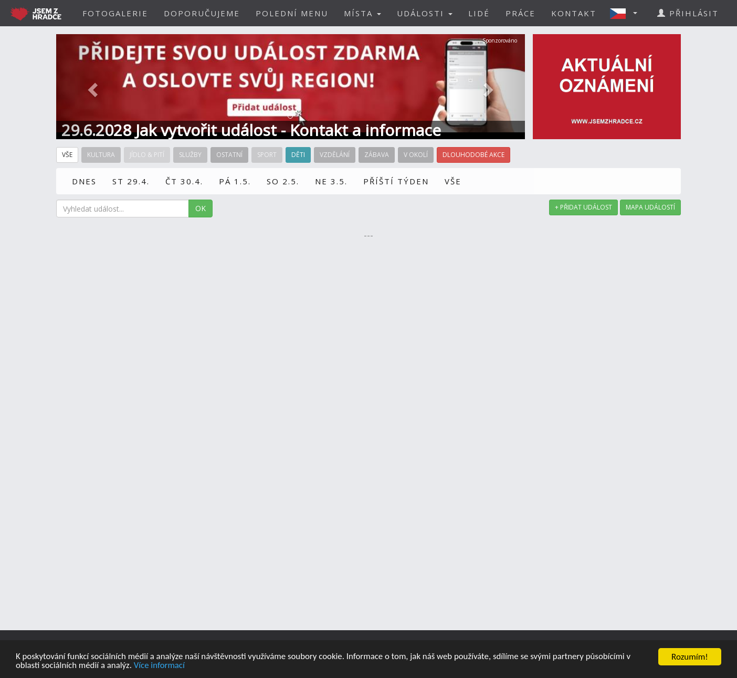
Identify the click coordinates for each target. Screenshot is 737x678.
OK (200, 208)
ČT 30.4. (184, 181)
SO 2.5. (283, 181)
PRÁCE (520, 13)
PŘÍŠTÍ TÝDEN (396, 181)
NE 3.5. (331, 181)
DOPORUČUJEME (202, 13)
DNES (84, 181)
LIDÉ (479, 13)
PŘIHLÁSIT (688, 13)
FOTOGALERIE (115, 13)
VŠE (453, 181)
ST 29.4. (131, 181)
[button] (626, 13)
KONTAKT (573, 13)
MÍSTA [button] (362, 13)
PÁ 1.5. (235, 181)
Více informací (160, 668)
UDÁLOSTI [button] (424, 13)
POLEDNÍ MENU (292, 13)
